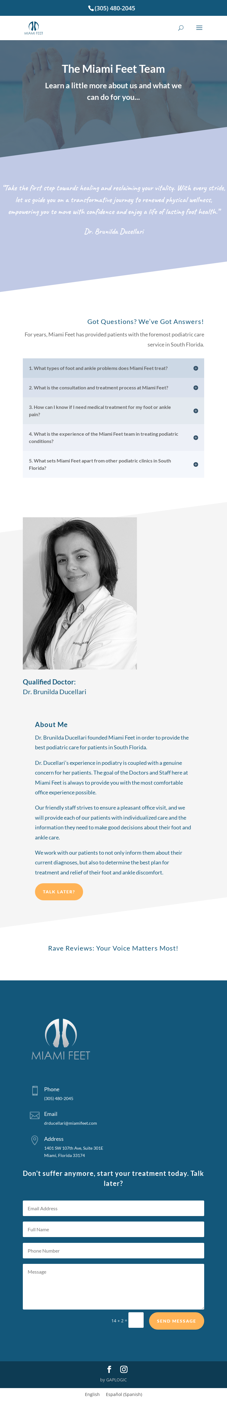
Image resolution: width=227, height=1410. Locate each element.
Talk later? (59, 909)
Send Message (176, 1331)
